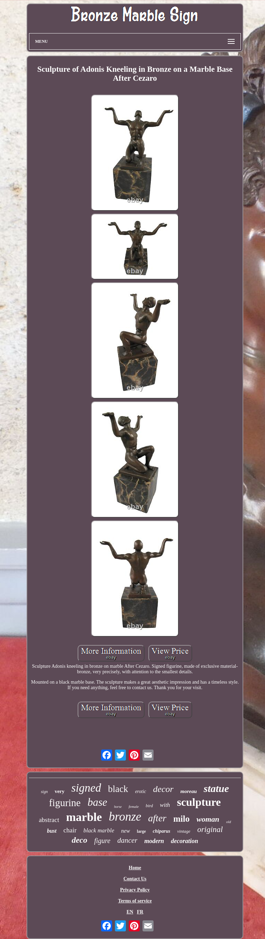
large (141, 831)
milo (181, 818)
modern (154, 841)
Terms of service (134, 900)
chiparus (161, 831)
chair (70, 830)
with (165, 805)
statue (216, 788)
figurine (65, 802)
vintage (183, 831)
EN (130, 911)
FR (140, 911)
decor (163, 789)
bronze (125, 816)
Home (135, 867)
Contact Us (135, 878)
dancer (127, 840)
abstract (49, 819)
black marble (99, 830)
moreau (188, 791)
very (59, 791)
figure (102, 840)
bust (52, 831)
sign (44, 791)
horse (118, 807)
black (118, 789)
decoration (184, 841)
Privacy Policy (135, 889)
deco (79, 839)
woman (207, 819)
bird (149, 805)
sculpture (199, 802)
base (97, 802)
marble (84, 817)
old (228, 822)
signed (86, 788)
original (210, 829)
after (157, 818)
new (125, 831)
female (134, 806)
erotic (140, 791)
